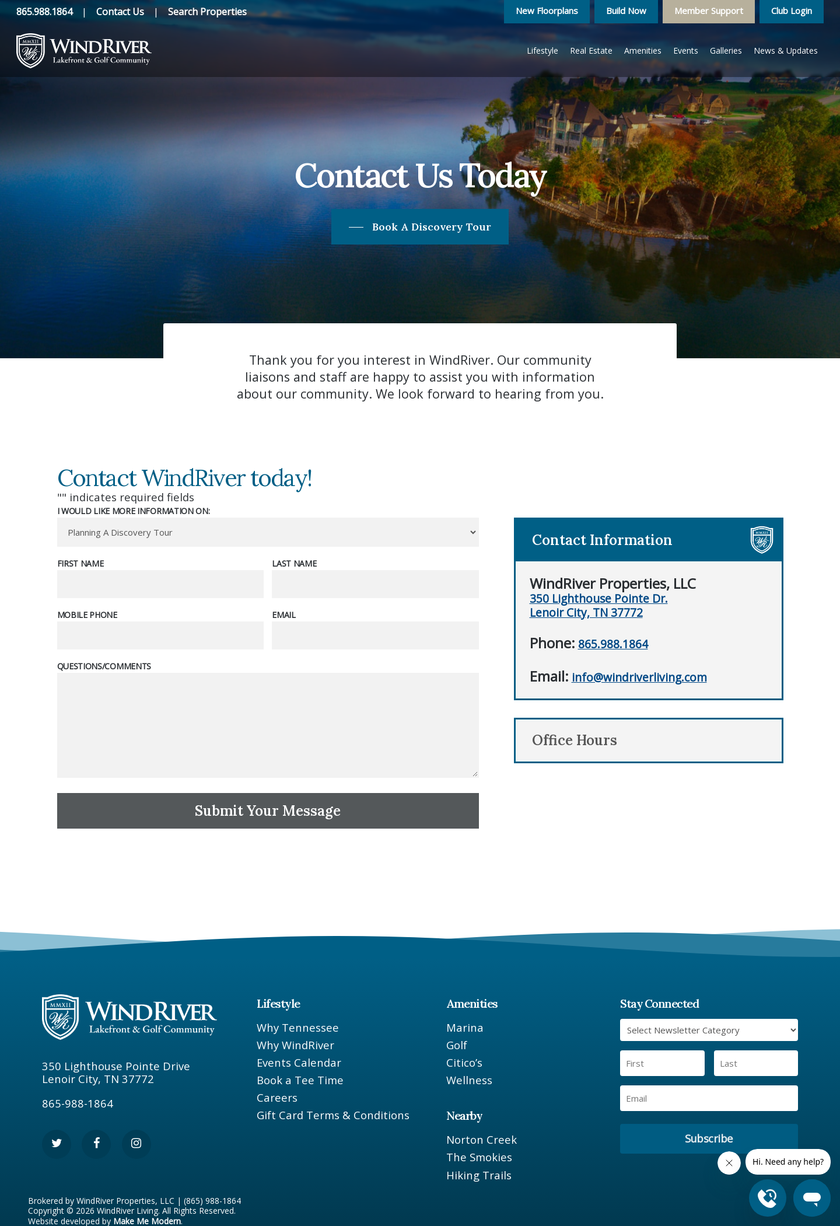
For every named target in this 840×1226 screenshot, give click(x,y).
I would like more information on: (133, 510)
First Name (80, 563)
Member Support (708, 10)
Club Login (791, 10)
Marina (465, 1027)
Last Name (294, 563)
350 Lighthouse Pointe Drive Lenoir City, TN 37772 (116, 1072)
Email (284, 614)
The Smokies (479, 1157)
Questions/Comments (104, 666)
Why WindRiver (295, 1045)
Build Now (626, 10)
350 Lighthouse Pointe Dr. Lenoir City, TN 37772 (599, 605)
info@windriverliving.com (639, 677)
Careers (277, 1097)
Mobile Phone (87, 614)
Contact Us (120, 11)
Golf (456, 1045)
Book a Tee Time (300, 1080)
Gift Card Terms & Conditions (333, 1115)
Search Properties (207, 11)
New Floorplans (547, 10)
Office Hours (574, 740)
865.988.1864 (44, 11)
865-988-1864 (77, 1103)
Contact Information (602, 540)
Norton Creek (481, 1139)
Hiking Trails (479, 1175)
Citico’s (464, 1062)
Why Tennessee (298, 1027)
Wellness (469, 1080)
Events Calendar (299, 1062)
